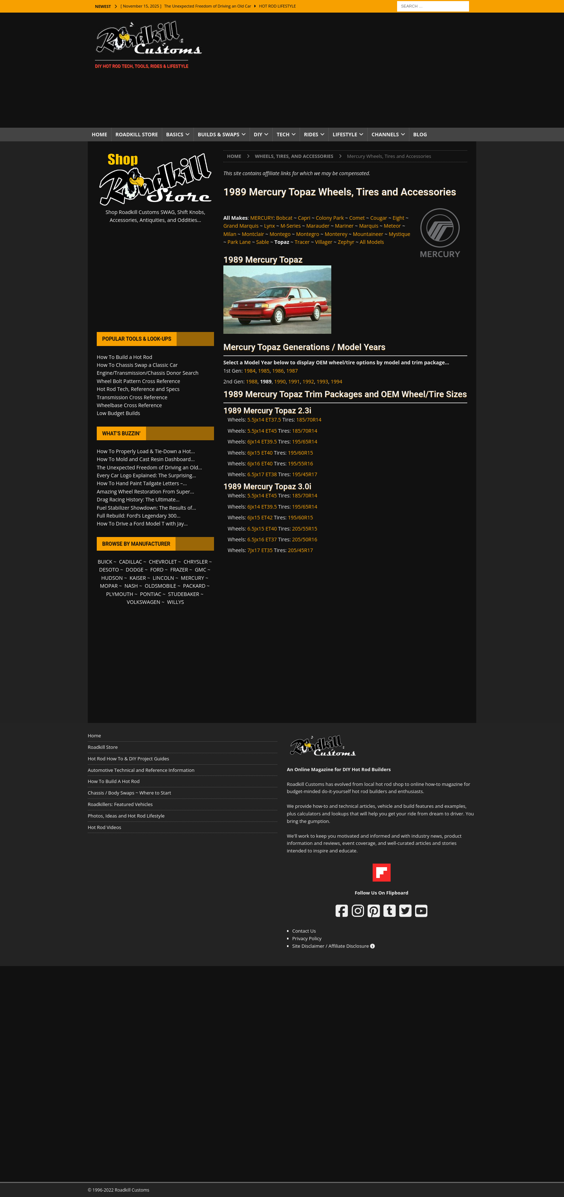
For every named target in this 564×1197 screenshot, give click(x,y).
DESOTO (109, 569)
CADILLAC (130, 561)
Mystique (399, 234)
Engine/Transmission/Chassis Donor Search (148, 372)
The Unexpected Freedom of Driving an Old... (149, 467)
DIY (258, 134)
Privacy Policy (307, 938)
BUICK (104, 561)
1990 (280, 381)
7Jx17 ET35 (260, 550)
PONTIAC (150, 594)
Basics (174, 134)
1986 (278, 370)
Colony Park (330, 217)
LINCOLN (163, 577)
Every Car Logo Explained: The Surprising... (146, 475)
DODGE (135, 569)
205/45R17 (300, 550)
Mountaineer (368, 234)
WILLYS (175, 601)
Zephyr (346, 241)
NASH (131, 585)
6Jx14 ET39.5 (262, 441)
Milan (229, 234)
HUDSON (112, 577)
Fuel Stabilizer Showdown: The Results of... (146, 507)
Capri (304, 217)
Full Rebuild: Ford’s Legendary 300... (139, 515)
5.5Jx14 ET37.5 (264, 419)
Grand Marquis (241, 225)
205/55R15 (304, 528)
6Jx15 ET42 (260, 517)
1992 (308, 381)
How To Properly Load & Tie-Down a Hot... (146, 451)
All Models (372, 241)
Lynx (269, 225)
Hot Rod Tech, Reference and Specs (138, 389)
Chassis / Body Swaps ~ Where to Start (129, 792)
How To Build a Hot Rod (124, 357)
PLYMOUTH (119, 594)
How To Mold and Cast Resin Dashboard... (146, 459)
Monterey (336, 234)
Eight (399, 217)
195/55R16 (300, 463)
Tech (283, 134)
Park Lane (239, 241)
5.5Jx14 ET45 (262, 430)
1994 (336, 381)
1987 (292, 370)
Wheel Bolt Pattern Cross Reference (138, 381)
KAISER (137, 577)
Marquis (368, 225)
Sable (262, 241)
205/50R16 (304, 539)
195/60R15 (300, 452)
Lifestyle (345, 134)
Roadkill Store (136, 134)
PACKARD (194, 585)
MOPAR (109, 585)
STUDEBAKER (183, 594)
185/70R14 (309, 419)
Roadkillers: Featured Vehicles (120, 804)
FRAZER (179, 569)
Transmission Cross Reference (132, 397)
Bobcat (284, 217)
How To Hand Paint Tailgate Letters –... (142, 483)
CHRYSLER (195, 561)
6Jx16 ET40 (260, 463)
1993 (322, 381)
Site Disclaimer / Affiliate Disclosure (333, 946)
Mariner (344, 225)
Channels (385, 134)
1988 (252, 381)
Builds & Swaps (219, 134)
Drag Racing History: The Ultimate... (138, 499)
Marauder (317, 225)
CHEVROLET (163, 561)
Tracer (302, 241)
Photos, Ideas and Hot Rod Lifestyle (126, 816)
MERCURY (262, 217)
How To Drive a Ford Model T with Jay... (142, 523)
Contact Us (304, 931)
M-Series (291, 225)
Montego (279, 234)
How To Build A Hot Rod (114, 781)
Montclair (253, 234)
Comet (357, 217)
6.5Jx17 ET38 (262, 474)
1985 (264, 370)
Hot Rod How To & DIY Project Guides (128, 758)
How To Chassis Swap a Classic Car (137, 364)
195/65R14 (304, 441)
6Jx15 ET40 (260, 452)
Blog (420, 134)
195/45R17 (304, 474)
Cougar (378, 217)
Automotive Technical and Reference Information (141, 770)
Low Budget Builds (118, 413)
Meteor (392, 225)
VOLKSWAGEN (143, 601)
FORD (157, 569)
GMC (200, 569)
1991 (294, 381)
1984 (249, 370)
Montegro (307, 234)
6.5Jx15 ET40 (262, 528)
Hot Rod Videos (104, 827)
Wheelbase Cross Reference (129, 405)
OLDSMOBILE (160, 585)
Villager (323, 241)
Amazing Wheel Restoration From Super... (145, 491)
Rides (311, 134)
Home (99, 134)
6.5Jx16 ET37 (262, 539)
